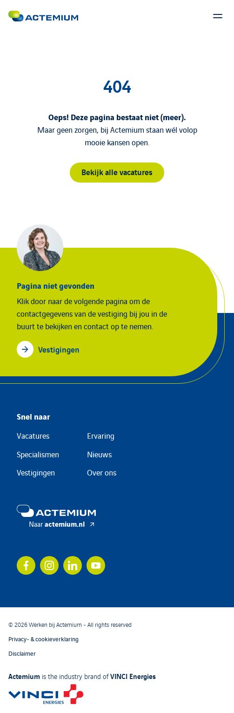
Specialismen (38, 454)
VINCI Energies (133, 676)
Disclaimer (22, 653)
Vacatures (33, 435)
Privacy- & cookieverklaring (43, 638)
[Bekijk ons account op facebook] (26, 565)
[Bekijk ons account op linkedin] (72, 565)
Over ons (101, 472)
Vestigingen (36, 472)
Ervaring (100, 435)
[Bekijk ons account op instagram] (49, 565)
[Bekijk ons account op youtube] (96, 565)
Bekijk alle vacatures (117, 171)
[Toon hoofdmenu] (217, 16)
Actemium (24, 676)
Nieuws (99, 454)
